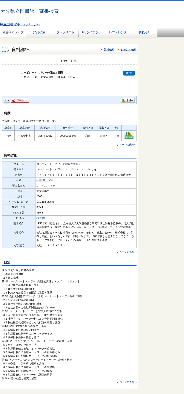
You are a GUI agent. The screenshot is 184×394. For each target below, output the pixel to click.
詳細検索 (39, 32)
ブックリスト (65, 32)
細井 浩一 (42, 180)
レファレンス (118, 32)
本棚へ (130, 100)
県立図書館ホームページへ (20, 24)
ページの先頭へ (128, 144)
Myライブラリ (91, 32)
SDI (7, 100)
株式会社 (41, 217)
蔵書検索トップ (13, 32)
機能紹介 (144, 32)
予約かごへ (22, 100)
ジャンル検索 (129, 49)
